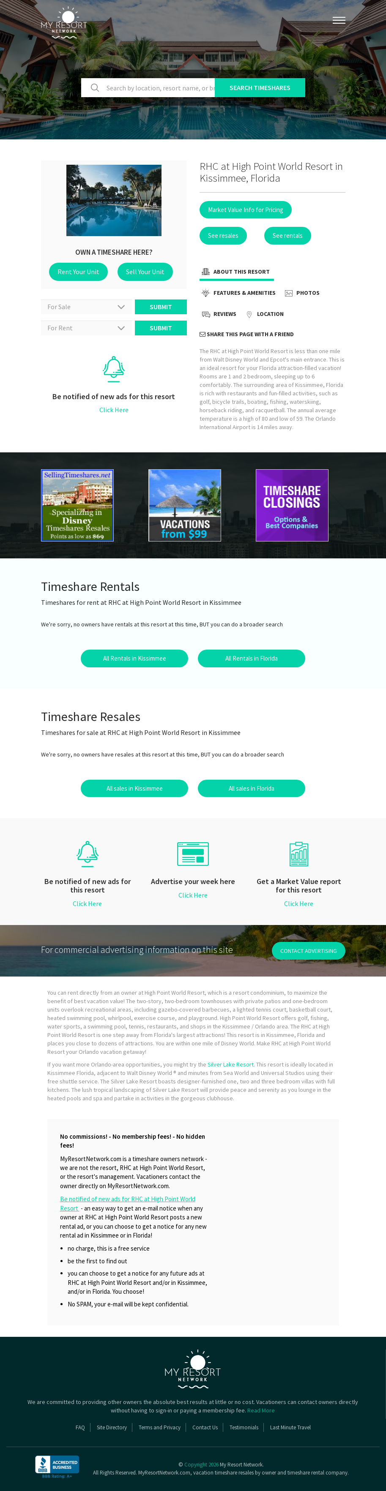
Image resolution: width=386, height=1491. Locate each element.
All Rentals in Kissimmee (134, 658)
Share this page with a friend (247, 334)
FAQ (80, 1427)
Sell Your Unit (145, 271)
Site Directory (112, 1427)
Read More (261, 1410)
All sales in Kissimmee (135, 788)
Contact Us (205, 1427)
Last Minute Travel (290, 1427)
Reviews (218, 314)
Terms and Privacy (160, 1427)
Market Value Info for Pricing (245, 210)
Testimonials (244, 1427)
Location (263, 314)
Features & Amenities (238, 293)
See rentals (288, 235)
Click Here (114, 409)
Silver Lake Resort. (231, 1064)
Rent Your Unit (78, 271)
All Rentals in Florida (251, 658)
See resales (223, 235)
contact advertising (308, 951)
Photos (301, 293)
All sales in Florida (251, 788)
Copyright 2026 (201, 1464)
